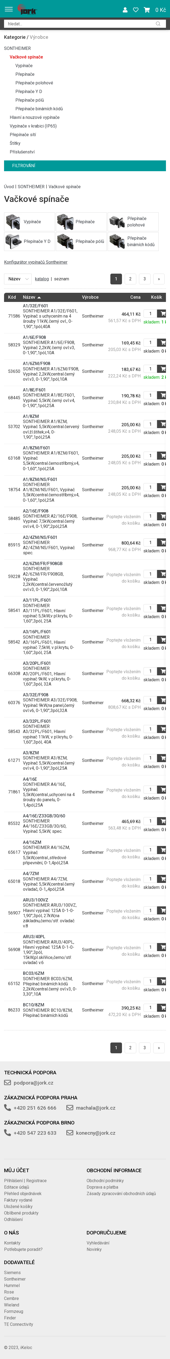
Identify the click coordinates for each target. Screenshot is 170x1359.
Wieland (11, 1305)
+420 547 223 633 (35, 1133)
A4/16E (30, 779)
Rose (9, 1292)
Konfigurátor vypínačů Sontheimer (35, 262)
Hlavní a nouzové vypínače (35, 117)
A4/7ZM (31, 873)
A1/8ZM (31, 416)
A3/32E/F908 (35, 694)
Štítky (15, 143)
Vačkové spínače (26, 57)
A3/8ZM (31, 752)
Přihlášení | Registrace (25, 1180)
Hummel (12, 1285)
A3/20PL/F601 (37, 663)
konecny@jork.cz (95, 1133)
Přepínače (25, 74)
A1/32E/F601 (35, 305)
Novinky (94, 1249)
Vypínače (24, 65)
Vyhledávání (98, 1243)
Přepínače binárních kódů (39, 108)
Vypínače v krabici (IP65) (33, 126)
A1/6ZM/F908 (36, 363)
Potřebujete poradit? (23, 1249)
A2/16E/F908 (35, 511)
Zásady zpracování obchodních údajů (121, 1193)
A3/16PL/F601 (37, 631)
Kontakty (12, 1243)
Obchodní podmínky (105, 1180)
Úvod (9, 186)
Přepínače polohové (34, 82)
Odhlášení (13, 1219)
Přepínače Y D (28, 91)
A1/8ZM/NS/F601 (40, 479)
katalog (42, 278)
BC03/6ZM (33, 973)
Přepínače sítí (23, 134)
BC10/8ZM (33, 1004)
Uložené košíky (18, 1206)
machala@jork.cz (95, 1108)
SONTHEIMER (17, 48)
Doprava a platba (102, 1187)
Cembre (11, 1298)
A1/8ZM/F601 (36, 447)
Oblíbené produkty (21, 1213)
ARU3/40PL (34, 936)
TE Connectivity (18, 1324)
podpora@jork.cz (33, 1083)
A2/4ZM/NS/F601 (40, 537)
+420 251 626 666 (35, 1108)
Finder (10, 1317)
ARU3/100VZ (35, 900)
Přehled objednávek (23, 1193)
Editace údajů (16, 1187)
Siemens (12, 1272)
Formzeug (13, 1311)
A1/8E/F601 (34, 390)
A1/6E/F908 (34, 337)
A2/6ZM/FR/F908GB (43, 563)
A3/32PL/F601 (37, 721)
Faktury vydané (18, 1200)
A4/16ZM (32, 842)
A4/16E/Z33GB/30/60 (44, 815)
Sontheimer (15, 1279)
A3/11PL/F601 (37, 600)
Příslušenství (22, 151)
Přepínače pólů (29, 100)
